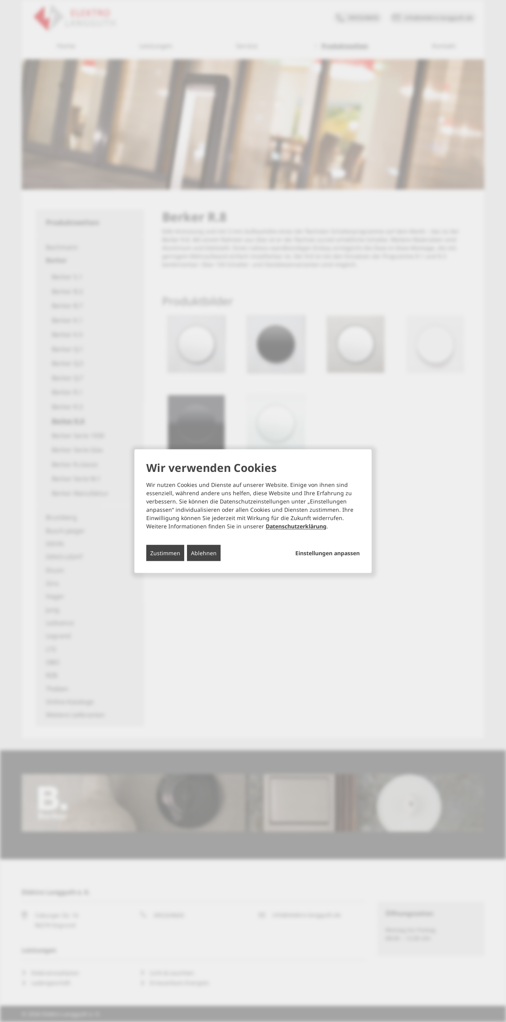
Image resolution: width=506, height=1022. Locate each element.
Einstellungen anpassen (327, 553)
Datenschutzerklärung (296, 526)
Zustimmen (165, 552)
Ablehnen (204, 552)
